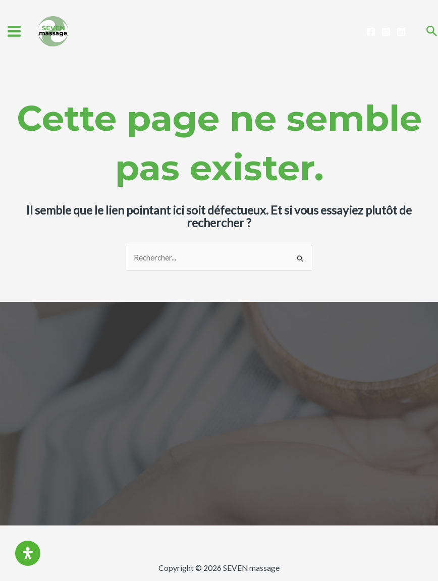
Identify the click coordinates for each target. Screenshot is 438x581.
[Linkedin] (401, 31)
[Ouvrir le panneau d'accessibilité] (27, 553)
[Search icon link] (432, 32)
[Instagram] (386, 31)
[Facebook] (370, 31)
